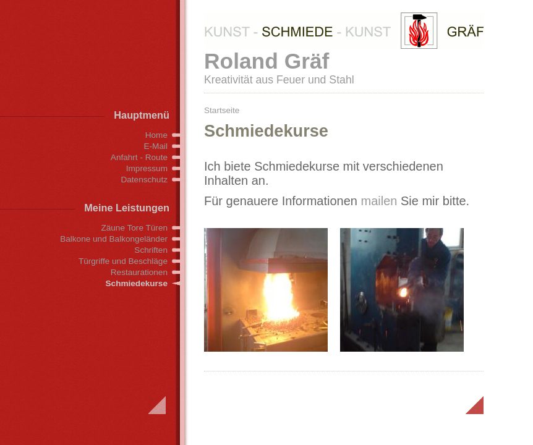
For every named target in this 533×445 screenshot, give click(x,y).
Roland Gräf (266, 61)
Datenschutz (144, 179)
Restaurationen (139, 272)
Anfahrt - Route (139, 157)
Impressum (147, 168)
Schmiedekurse (137, 283)
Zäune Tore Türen (134, 227)
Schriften (151, 250)
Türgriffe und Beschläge (123, 261)
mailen (379, 201)
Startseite (221, 110)
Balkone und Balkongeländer (114, 239)
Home (156, 135)
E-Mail (155, 146)
